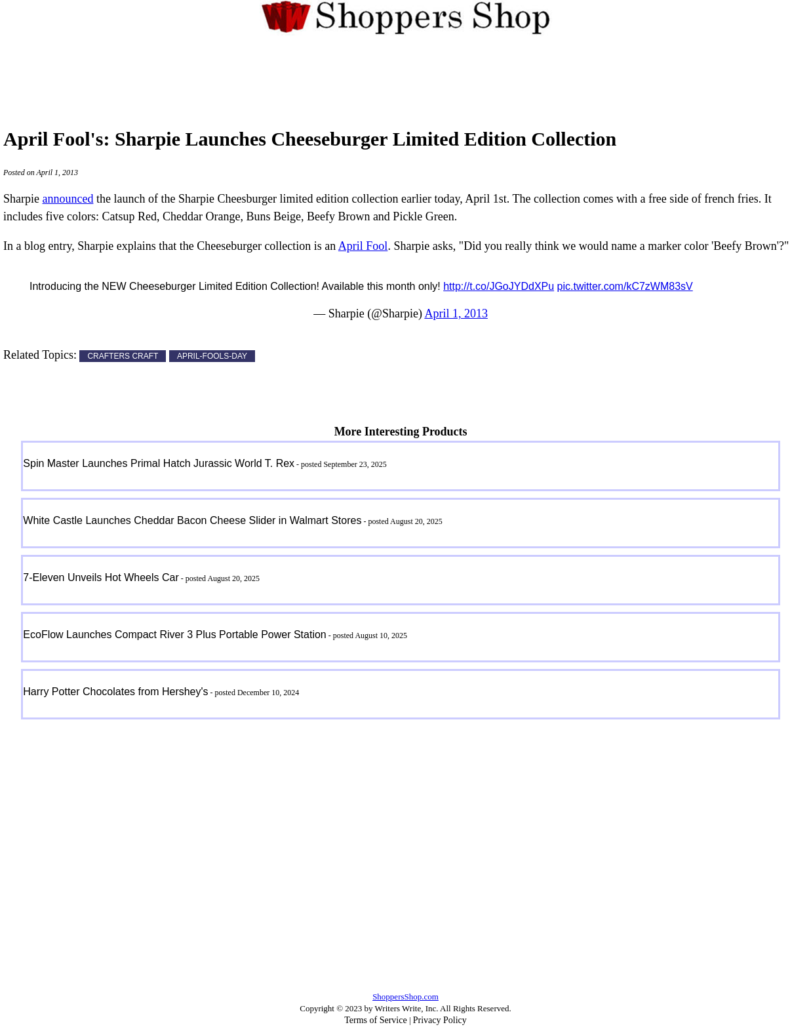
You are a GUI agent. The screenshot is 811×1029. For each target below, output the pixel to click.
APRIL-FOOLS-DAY (212, 356)
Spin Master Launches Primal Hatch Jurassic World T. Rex (158, 463)
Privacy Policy (440, 1020)
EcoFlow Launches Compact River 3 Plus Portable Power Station (174, 634)
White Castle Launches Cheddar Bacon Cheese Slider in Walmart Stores (192, 520)
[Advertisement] (406, 74)
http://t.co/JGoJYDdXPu (498, 286)
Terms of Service (375, 1020)
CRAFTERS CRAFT (122, 356)
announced (67, 198)
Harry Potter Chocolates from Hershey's (115, 691)
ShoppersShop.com (405, 996)
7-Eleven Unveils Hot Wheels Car (100, 577)
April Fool (363, 245)
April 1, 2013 (456, 313)
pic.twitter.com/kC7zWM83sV (625, 286)
